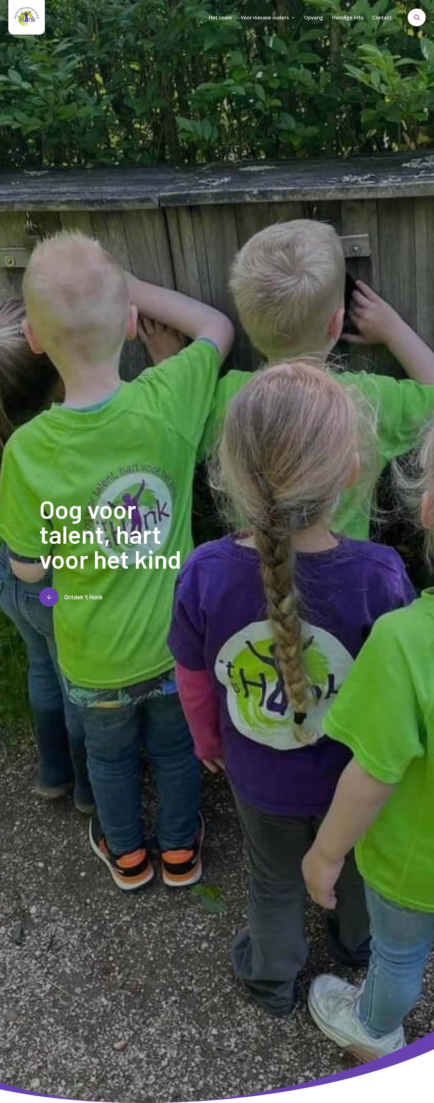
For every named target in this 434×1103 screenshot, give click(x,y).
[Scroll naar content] (71, 597)
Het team (220, 17)
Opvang (313, 17)
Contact (382, 17)
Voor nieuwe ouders (265, 17)
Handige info (347, 17)
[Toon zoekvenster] (417, 17)
